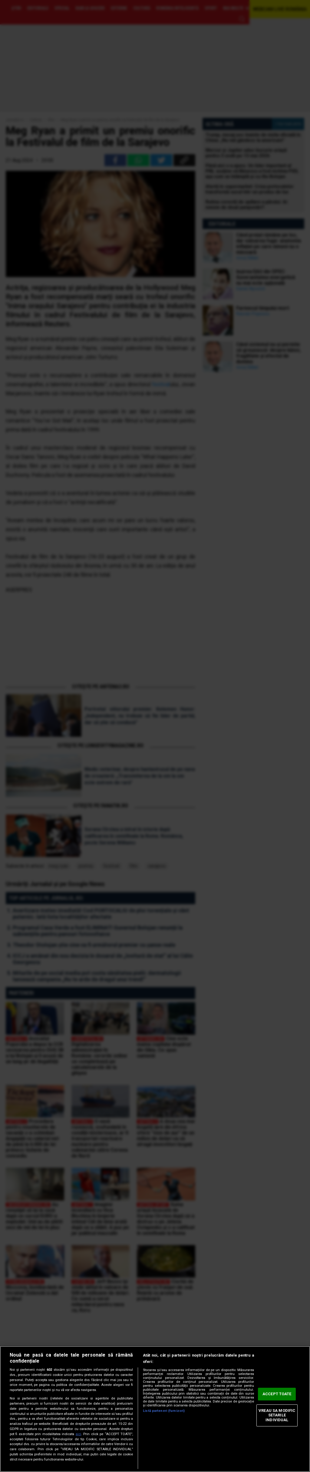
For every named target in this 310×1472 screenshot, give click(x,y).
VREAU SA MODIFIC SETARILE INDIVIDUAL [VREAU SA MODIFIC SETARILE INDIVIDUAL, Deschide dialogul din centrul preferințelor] (277, 1415)
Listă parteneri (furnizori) (164, 1411)
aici (78, 1434)
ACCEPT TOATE (277, 1394)
